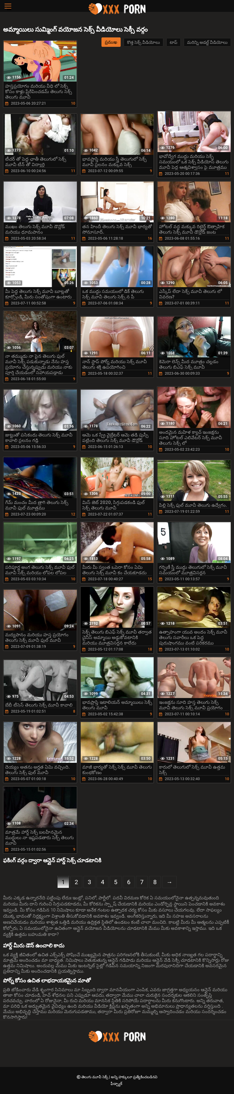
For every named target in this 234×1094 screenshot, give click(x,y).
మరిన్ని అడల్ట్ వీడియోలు (207, 42)
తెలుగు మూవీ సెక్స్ (95, 1077)
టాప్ (173, 42)
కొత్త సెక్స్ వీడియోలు (143, 42)
